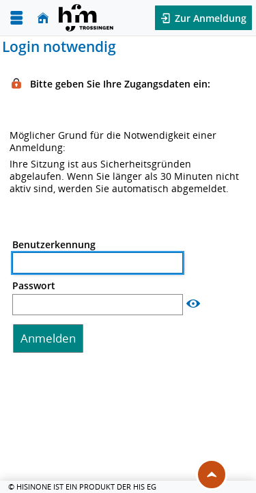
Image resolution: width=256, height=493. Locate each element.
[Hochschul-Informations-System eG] (86, 17)
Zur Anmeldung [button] (209, 18)
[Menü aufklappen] (16, 18)
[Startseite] (43, 18)
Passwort (33, 286)
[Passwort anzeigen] (193, 304)
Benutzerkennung (54, 245)
